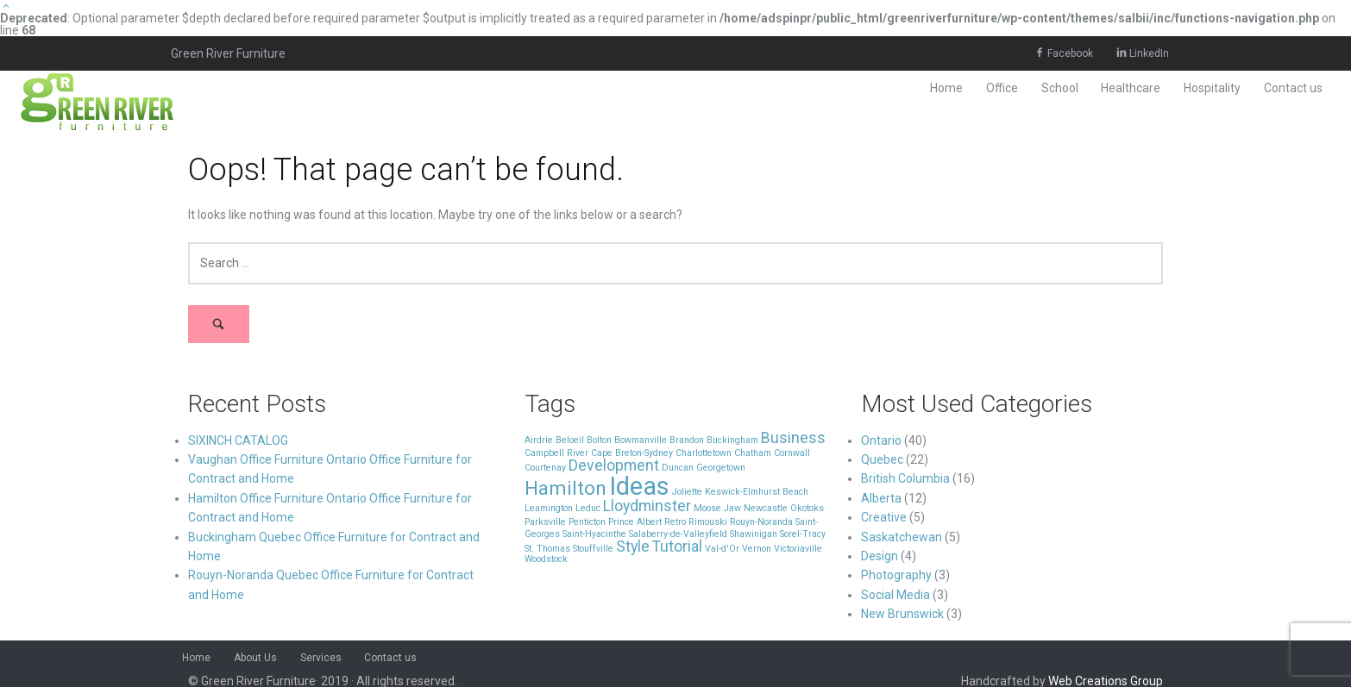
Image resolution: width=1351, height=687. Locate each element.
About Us (255, 658)
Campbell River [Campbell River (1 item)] (556, 453)
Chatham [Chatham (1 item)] (752, 453)
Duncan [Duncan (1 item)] (678, 467)
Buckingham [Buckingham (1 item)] (732, 440)
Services (321, 658)
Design (879, 556)
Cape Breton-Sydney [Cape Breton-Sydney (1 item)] (632, 453)
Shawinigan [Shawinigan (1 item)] (753, 534)
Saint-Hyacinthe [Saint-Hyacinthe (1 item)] (594, 534)
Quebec (882, 459)
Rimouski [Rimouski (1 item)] (707, 522)
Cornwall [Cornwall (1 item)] (792, 453)
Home (946, 88)
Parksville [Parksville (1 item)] (545, 522)
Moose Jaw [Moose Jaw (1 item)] (717, 508)
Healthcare (1130, 88)
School (1059, 88)
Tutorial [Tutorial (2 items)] (677, 546)
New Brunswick (902, 614)
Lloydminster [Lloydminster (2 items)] (647, 506)
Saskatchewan (901, 537)
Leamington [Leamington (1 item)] (549, 508)
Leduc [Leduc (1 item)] (587, 508)
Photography (896, 575)
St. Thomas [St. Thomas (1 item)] (547, 548)
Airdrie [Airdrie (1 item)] (539, 440)
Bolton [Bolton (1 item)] (599, 440)
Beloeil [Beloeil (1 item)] (570, 440)
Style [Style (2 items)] (633, 546)
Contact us (1293, 88)
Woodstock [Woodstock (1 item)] (546, 559)
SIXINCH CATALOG (238, 440)
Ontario (881, 440)
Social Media (895, 595)
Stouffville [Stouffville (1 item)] (593, 548)
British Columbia (905, 478)
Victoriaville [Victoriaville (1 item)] (798, 548)
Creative (884, 517)
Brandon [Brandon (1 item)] (686, 440)
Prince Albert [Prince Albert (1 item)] (635, 522)
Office (1002, 88)
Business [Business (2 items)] (793, 438)
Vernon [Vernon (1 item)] (756, 548)
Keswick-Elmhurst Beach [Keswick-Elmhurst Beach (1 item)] (756, 491)
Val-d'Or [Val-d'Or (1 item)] (722, 548)
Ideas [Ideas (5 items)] (639, 486)
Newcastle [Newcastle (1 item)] (766, 508)
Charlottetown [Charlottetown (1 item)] (704, 453)
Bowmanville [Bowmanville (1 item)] (640, 440)
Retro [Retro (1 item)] (675, 522)
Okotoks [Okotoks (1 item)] (807, 508)
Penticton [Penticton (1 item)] (587, 522)
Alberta (881, 498)
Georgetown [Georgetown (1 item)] (720, 467)
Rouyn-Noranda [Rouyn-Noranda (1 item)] (761, 522)
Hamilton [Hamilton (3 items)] (565, 488)
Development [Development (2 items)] (614, 465)
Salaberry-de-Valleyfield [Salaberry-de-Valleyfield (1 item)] (678, 534)
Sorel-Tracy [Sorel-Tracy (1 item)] (803, 534)
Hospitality (1212, 88)
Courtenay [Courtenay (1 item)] (545, 467)
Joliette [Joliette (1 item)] (687, 491)
